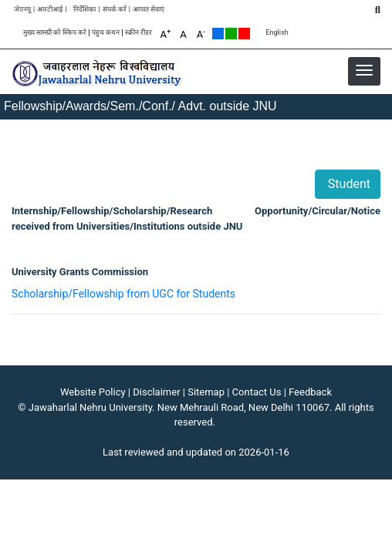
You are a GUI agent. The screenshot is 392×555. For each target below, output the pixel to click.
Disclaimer (156, 392)
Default (218, 33)
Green (231, 33)
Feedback (310, 392)
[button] (364, 70)
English (276, 32)
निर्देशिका (84, 9)
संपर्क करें (115, 9)
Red (244, 33)
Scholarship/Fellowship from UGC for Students (123, 294)
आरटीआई (50, 9)
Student (347, 184)
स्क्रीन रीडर (138, 32)
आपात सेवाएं (148, 9)
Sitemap (206, 392)
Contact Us (257, 392)
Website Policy (93, 392)
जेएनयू (22, 9)
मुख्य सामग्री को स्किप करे (54, 32)
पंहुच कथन (106, 32)
